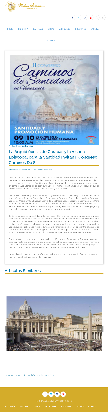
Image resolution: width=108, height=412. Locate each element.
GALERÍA (95, 29)
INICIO (10, 29)
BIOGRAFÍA (23, 29)
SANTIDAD (38, 29)
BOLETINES (80, 29)
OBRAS (51, 29)
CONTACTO (52, 40)
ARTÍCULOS (64, 29)
